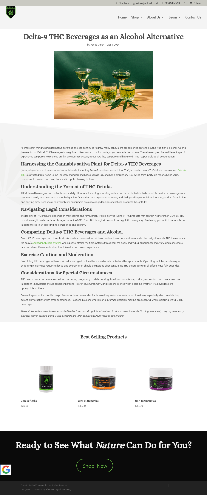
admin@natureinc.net (145, 3)
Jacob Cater (97, 44)
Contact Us (193, 17)
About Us (153, 17)
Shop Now (94, 465)
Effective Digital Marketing (58, 489)
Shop (135, 17)
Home (122, 17)
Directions (122, 3)
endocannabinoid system (46, 243)
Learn (173, 17)
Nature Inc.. (43, 485)
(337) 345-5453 (170, 3)
